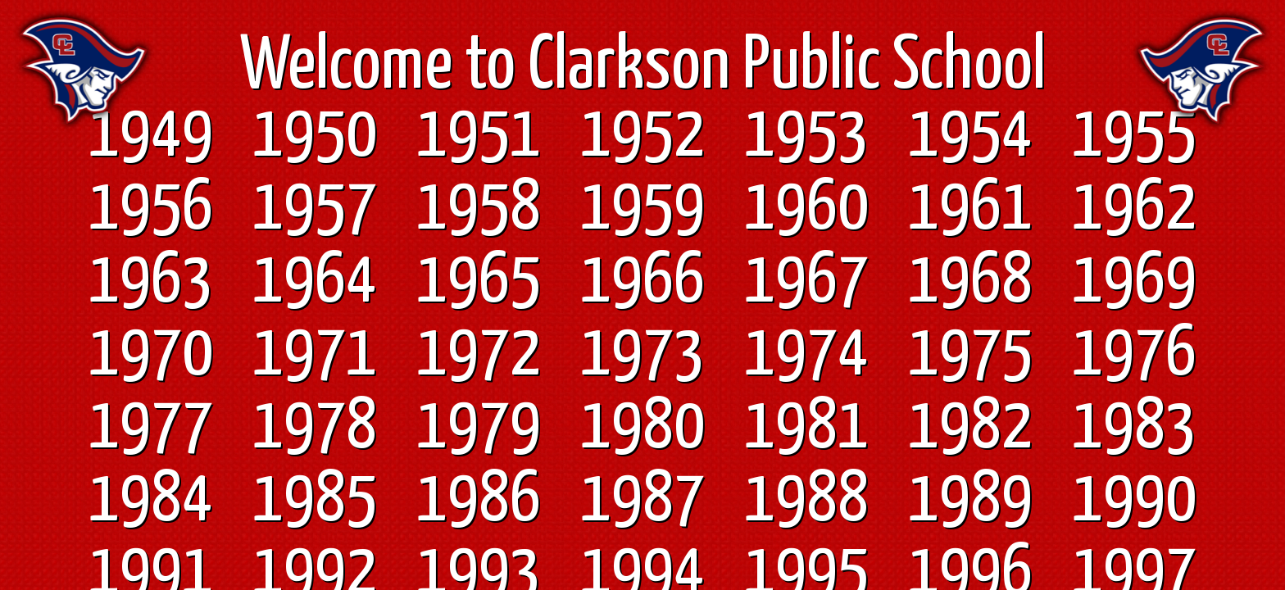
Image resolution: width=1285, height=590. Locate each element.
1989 (970, 500)
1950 (314, 136)
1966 (642, 281)
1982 (970, 427)
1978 (314, 427)
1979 (478, 427)
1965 (478, 281)
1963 (151, 281)
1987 (642, 500)
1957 (314, 209)
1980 (642, 427)
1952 (642, 136)
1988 (806, 500)
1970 (151, 354)
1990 (1134, 500)
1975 (970, 354)
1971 (314, 354)
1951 (478, 136)
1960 (806, 209)
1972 (478, 354)
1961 (970, 209)
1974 (806, 354)
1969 (1134, 281)
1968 (970, 281)
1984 (151, 500)
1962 (1134, 209)
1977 (151, 427)
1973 (642, 354)
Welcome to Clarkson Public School (643, 67)
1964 (314, 281)
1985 (314, 500)
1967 (806, 281)
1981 (806, 427)
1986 (478, 500)
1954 (970, 136)
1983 (1134, 427)
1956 (151, 209)
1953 (806, 136)
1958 (478, 209)
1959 (642, 209)
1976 (1134, 354)
